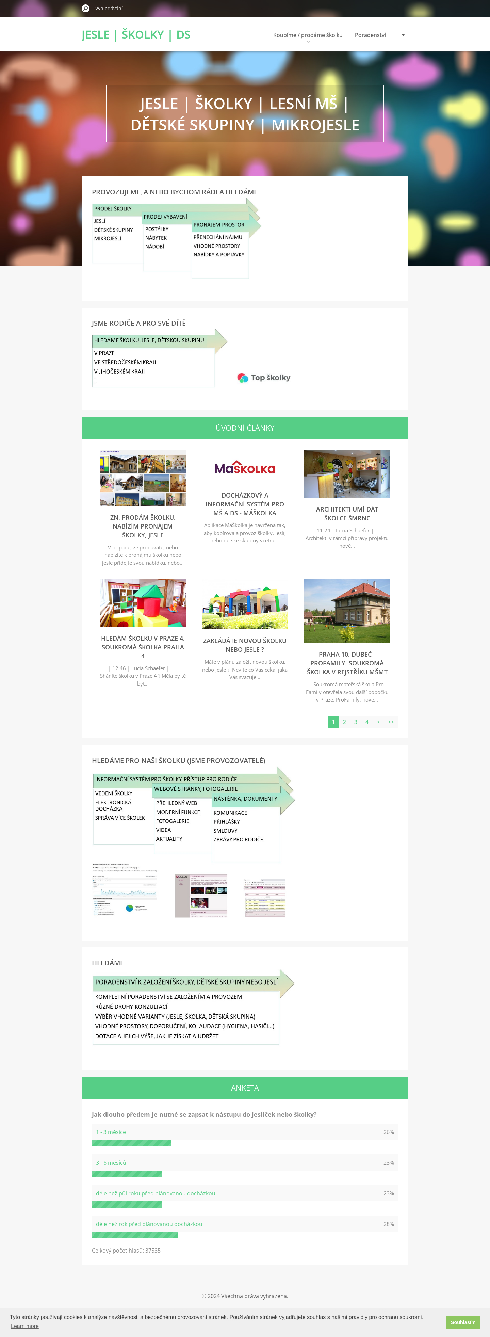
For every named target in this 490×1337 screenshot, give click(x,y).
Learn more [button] (25, 1326)
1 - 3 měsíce (111, 1132)
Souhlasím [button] (463, 1322)
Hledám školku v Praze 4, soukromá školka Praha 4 (143, 647)
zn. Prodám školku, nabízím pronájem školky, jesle (143, 526)
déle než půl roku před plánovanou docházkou (155, 1193)
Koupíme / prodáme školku (308, 37)
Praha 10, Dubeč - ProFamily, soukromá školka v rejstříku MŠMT (347, 663)
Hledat (86, 8)
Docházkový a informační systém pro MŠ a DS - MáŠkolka (245, 504)
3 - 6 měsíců (111, 1162)
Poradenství (370, 35)
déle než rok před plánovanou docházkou (149, 1224)
